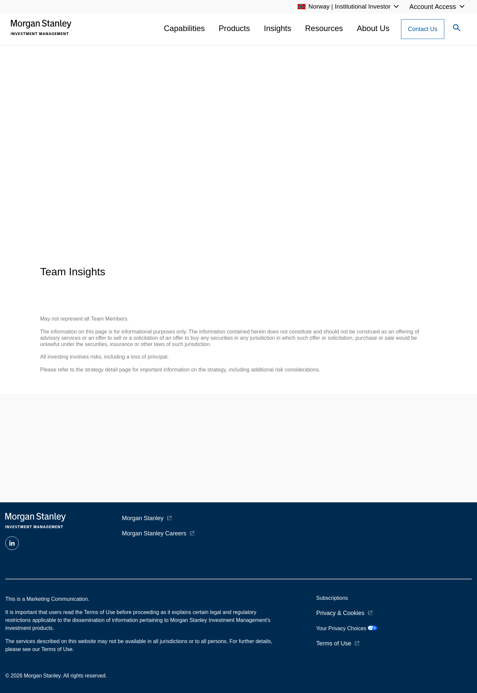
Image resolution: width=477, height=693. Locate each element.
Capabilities (184, 28)
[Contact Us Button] (422, 29)
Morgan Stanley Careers (154, 533)
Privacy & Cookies (340, 613)
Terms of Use (333, 643)
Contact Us (422, 29)
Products (234, 28)
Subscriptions (332, 598)
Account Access (432, 6)
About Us (373, 28)
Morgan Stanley (143, 518)
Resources (324, 28)
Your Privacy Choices (346, 628)
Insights (277, 28)
